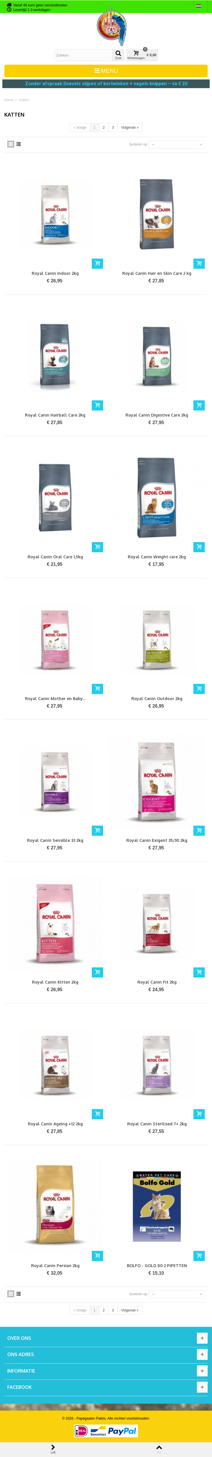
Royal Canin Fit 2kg (157, 982)
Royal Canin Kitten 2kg (55, 982)
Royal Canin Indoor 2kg (55, 273)
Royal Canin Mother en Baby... (55, 698)
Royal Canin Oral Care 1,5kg (55, 556)
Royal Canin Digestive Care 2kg (156, 415)
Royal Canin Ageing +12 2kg (55, 1123)
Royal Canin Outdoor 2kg (156, 698)
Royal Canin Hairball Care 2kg (55, 415)
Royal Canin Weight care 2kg (157, 556)
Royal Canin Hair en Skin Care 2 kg (156, 273)
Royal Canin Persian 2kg (55, 1265)
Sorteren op (138, 144)
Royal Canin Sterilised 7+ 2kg (157, 1123)
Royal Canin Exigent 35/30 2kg (156, 840)
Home (9, 100)
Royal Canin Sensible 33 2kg (55, 840)
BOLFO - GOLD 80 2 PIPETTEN (157, 1265)
